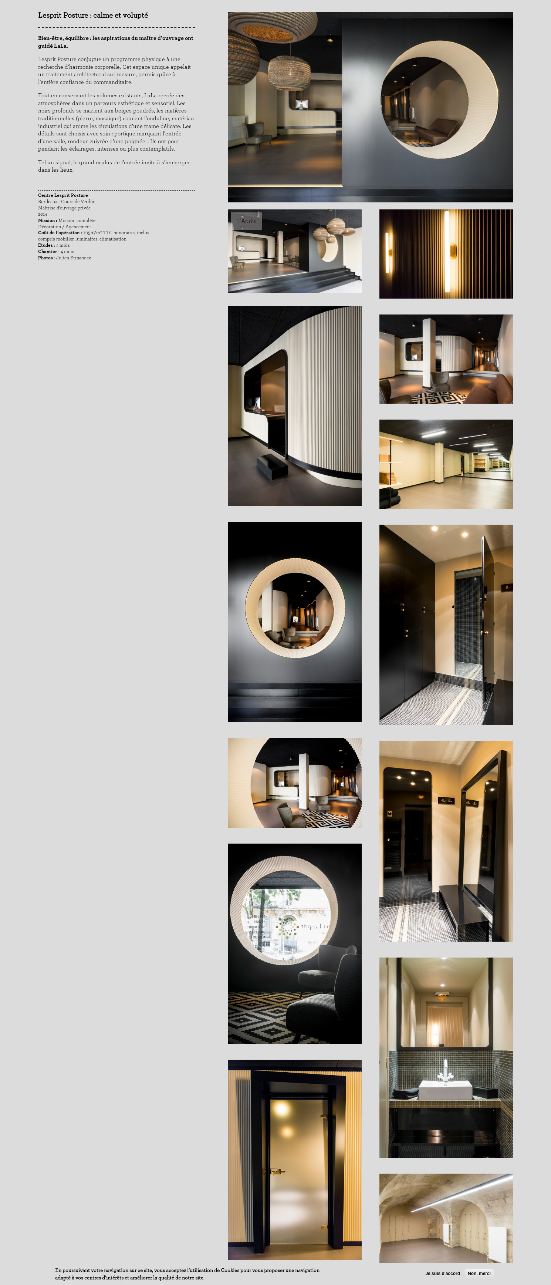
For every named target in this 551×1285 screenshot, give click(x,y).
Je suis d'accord (442, 1273)
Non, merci (479, 1273)
